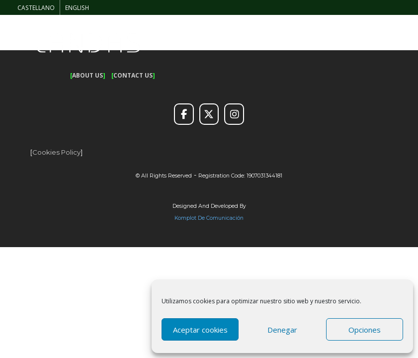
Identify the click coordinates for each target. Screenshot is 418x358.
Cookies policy (56, 152)
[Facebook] (184, 114)
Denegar (282, 330)
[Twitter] (209, 114)
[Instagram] (234, 114)
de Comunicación (220, 218)
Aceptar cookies (200, 330)
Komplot (185, 218)
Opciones (364, 330)
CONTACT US (133, 75)
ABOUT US (87, 75)
